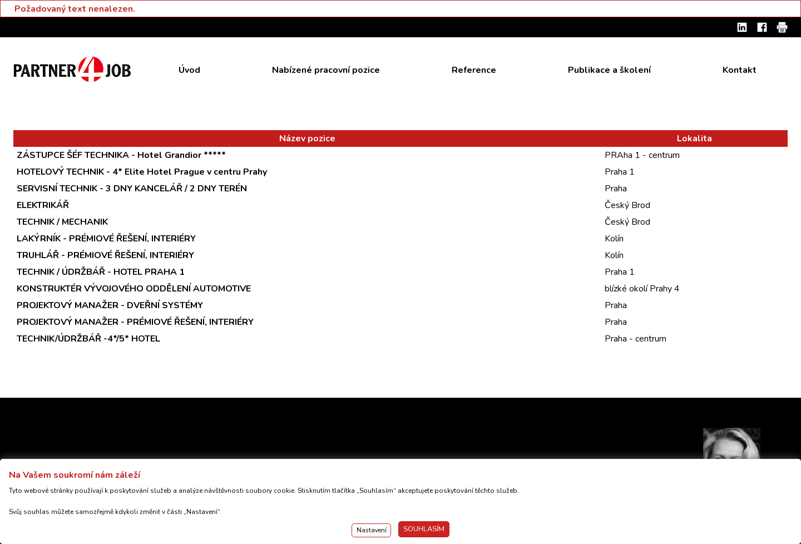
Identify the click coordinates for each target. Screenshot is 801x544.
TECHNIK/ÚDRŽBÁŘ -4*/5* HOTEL (88, 339)
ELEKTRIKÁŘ (43, 205)
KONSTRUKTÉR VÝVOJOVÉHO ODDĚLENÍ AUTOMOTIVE (134, 289)
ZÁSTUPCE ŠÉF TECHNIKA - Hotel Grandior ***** (121, 155)
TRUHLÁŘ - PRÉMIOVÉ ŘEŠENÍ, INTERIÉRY (105, 255)
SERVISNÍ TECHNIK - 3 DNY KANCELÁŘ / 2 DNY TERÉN (132, 188)
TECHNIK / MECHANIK (62, 222)
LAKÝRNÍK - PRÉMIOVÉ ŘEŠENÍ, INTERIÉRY (106, 239)
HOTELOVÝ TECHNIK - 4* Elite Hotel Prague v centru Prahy (142, 172)
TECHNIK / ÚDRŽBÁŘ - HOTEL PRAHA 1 (101, 272)
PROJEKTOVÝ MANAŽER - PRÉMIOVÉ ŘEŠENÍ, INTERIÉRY (135, 322)
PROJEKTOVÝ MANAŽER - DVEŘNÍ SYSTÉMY (110, 305)
